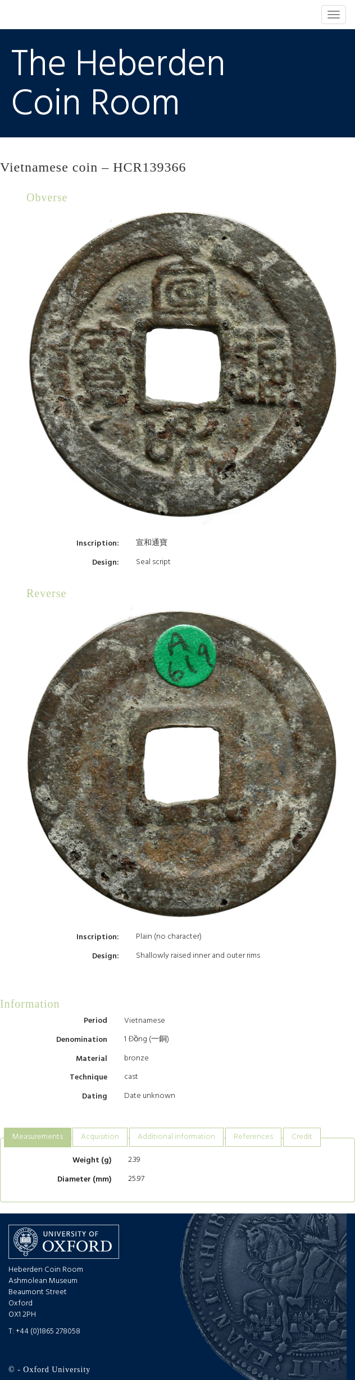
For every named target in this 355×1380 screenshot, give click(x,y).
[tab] (37, 1137)
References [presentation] (253, 1136)
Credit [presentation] (302, 1136)
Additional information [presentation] (176, 1136)
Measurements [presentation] (37, 1136)
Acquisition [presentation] (100, 1136)
